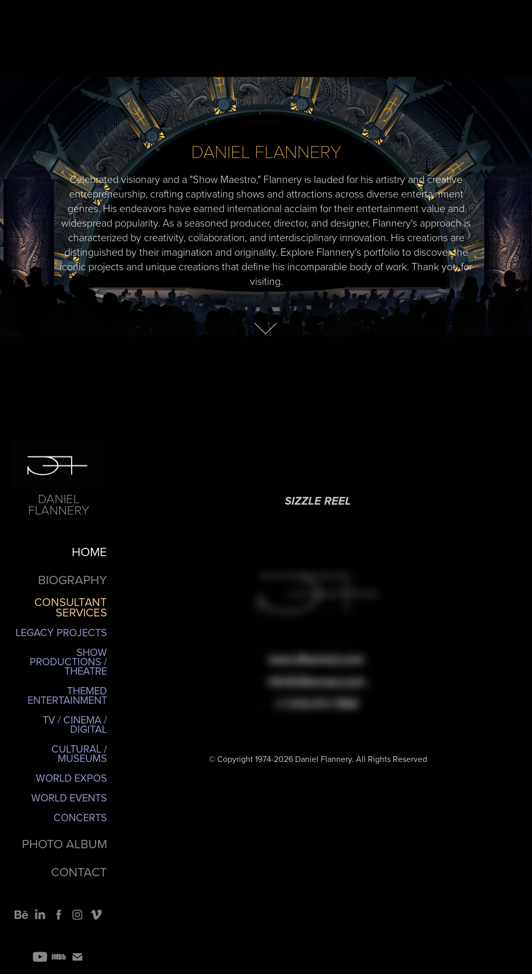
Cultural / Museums (79, 753)
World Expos (71, 777)
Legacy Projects (61, 632)
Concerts (80, 817)
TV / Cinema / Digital (75, 724)
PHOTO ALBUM (64, 843)
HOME (89, 551)
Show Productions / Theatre (68, 661)
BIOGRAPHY (72, 579)
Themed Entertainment (67, 695)
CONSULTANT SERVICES (70, 607)
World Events (69, 797)
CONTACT (79, 871)
